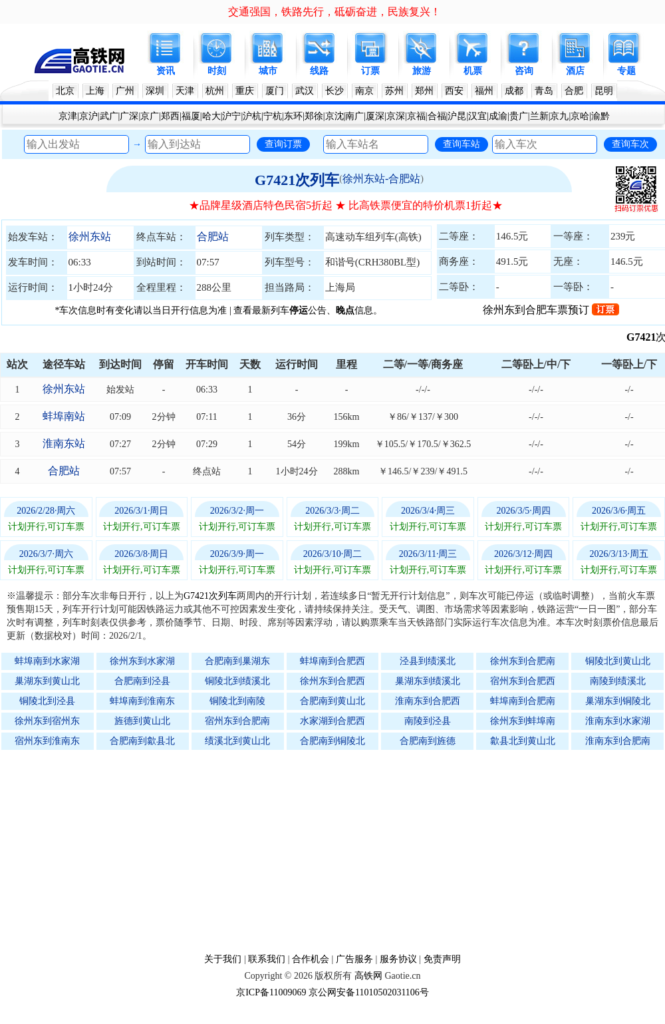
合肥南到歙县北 (142, 741)
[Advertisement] (339, 851)
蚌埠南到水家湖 (47, 661)
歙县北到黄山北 (522, 741)
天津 (185, 91)
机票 (473, 71)
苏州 (394, 91)
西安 (454, 91)
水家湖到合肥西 (332, 721)
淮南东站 (64, 443)
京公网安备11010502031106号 (369, 992)
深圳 (155, 91)
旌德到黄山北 (142, 721)
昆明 (604, 91)
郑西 (170, 116)
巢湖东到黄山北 (47, 681)
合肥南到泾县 (142, 681)
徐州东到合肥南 (522, 661)
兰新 (539, 116)
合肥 (574, 91)
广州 (125, 91)
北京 (65, 91)
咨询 (524, 71)
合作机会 (310, 959)
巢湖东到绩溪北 (427, 681)
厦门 (274, 91)
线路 (319, 71)
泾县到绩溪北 (428, 661)
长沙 (334, 91)
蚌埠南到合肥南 (522, 701)
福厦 (191, 116)
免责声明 (442, 959)
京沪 (88, 116)
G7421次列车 (297, 180)
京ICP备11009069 (271, 992)
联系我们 (266, 959)
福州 (484, 91)
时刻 (216, 71)
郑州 (424, 91)
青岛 (544, 91)
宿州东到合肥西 (522, 681)
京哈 (580, 116)
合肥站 (213, 236)
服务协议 (398, 959)
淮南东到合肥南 (617, 741)
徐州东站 (89, 236)
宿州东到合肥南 (237, 721)
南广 (354, 116)
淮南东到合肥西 (427, 701)
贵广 (518, 116)
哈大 (211, 116)
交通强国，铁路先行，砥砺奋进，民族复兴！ (334, 11)
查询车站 (461, 143)
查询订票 (283, 143)
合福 (437, 116)
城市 (268, 71)
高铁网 (368, 976)
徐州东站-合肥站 (381, 178)
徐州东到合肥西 (332, 681)
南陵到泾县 (427, 721)
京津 (68, 116)
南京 (364, 91)
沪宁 (231, 116)
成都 (514, 91)
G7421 (647, 337)
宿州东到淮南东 (47, 741)
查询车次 (630, 143)
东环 (293, 116)
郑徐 (314, 116)
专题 (626, 71)
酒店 (575, 71)
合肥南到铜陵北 (332, 741)
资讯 (165, 71)
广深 (129, 116)
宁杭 (272, 116)
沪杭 (252, 116)
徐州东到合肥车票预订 (551, 309)
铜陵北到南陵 (237, 701)
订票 (370, 71)
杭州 (214, 91)
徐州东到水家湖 (142, 661)
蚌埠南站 (64, 416)
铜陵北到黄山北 (617, 661)
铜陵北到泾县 (47, 701)
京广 (149, 116)
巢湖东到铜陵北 (617, 701)
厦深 (375, 116)
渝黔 (600, 116)
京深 (395, 116)
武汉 (304, 91)
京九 (559, 116)
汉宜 (477, 116)
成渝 (498, 116)
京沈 (334, 116)
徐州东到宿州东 (47, 721)
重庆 (244, 91)
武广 (109, 116)
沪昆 (457, 116)
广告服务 (354, 959)
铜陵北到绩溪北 (237, 681)
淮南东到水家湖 (617, 721)
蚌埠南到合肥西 (332, 661)
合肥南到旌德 (428, 741)
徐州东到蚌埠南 (522, 721)
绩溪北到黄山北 (237, 741)
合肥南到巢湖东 (237, 661)
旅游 (421, 71)
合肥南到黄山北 (332, 701)
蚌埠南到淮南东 (142, 701)
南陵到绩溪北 (618, 681)
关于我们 (222, 959)
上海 (95, 91)
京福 (416, 116)
